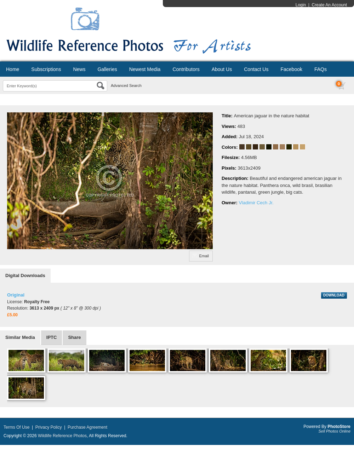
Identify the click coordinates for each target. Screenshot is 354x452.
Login (301, 4)
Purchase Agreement (87, 427)
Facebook (291, 69)
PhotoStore (338, 426)
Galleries (107, 69)
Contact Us (256, 69)
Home (12, 69)
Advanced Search (126, 85)
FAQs (320, 69)
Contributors (185, 69)
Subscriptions (46, 69)
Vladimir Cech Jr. (256, 202)
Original (15, 295)
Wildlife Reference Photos (62, 435)
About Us (222, 69)
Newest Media (145, 69)
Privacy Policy (48, 427)
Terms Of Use (16, 427)
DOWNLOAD (333, 295)
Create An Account (329, 4)
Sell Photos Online (335, 431)
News (79, 69)
